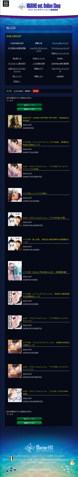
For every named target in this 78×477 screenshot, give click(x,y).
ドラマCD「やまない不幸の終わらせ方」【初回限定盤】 (45, 272)
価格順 (27, 91)
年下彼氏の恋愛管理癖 (17, 48)
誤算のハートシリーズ (60, 53)
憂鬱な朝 (38, 43)
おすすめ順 (18, 91)
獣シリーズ (17, 76)
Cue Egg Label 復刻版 (60, 63)
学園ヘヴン (38, 76)
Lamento (60, 76)
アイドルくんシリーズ (60, 48)
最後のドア (38, 69)
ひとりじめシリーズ (60, 43)
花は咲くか (17, 58)
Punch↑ (60, 58)
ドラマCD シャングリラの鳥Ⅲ (35, 193)
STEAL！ (17, 81)
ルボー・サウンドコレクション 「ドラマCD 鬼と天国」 (44, 218)
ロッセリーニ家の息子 (17, 63)
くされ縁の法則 (39, 63)
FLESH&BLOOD (17, 43)
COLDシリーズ (39, 58)
